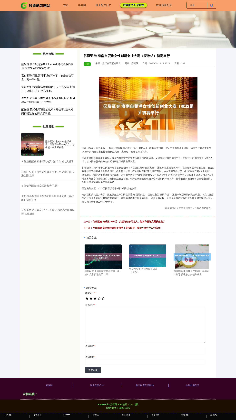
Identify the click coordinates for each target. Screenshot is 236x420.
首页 (66, 5)
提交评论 (93, 370)
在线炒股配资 (164, 5)
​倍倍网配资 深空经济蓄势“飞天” (41, 185)
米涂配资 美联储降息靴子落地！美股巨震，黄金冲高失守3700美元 (126, 227)
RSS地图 (122, 404)
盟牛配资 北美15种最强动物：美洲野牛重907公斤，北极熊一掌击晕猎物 (59, 144)
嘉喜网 (82, 5)
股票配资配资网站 (133, 5)
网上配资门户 (103, 5)
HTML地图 (133, 404)
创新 (87, 64)
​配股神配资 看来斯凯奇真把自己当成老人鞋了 (49, 161)
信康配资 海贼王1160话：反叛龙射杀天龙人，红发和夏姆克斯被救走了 (129, 221)
